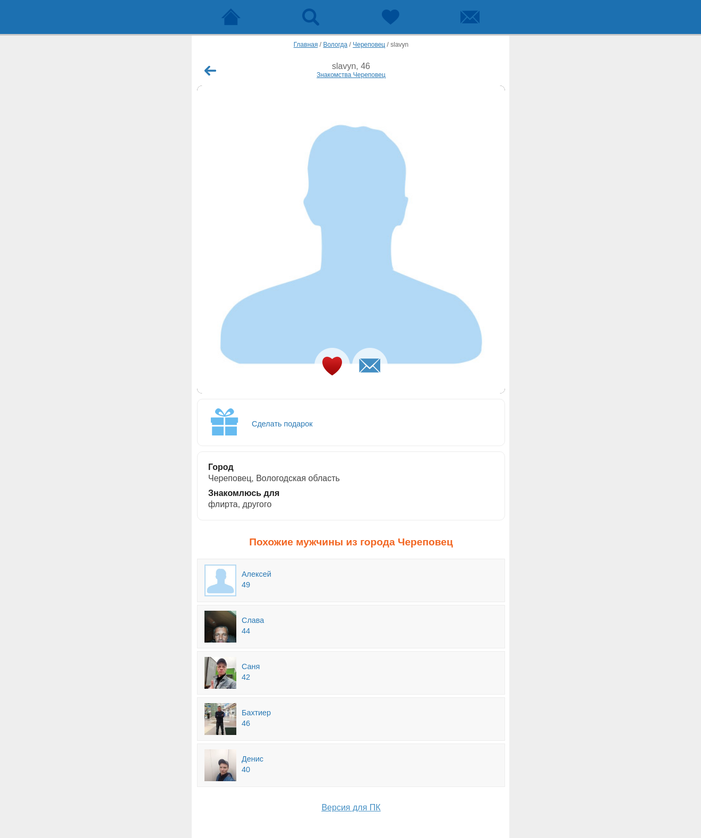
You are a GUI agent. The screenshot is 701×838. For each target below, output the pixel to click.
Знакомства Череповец (351, 75)
